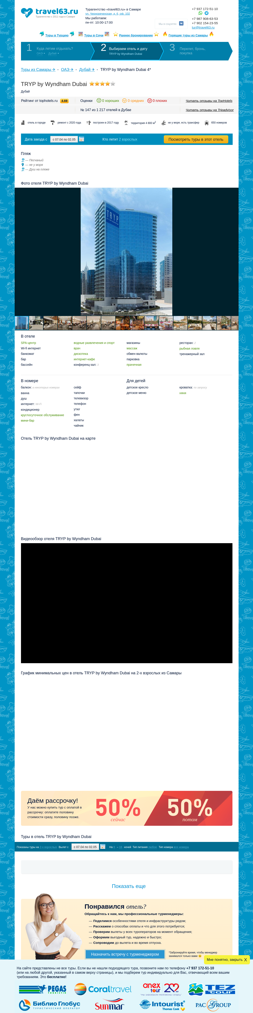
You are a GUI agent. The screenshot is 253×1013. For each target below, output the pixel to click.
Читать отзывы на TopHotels (209, 101)
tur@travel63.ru (203, 27)
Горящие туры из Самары (188, 35)
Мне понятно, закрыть (225, 959)
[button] (234, 251)
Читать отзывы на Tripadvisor (210, 110)
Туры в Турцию (56, 35)
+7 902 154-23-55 (205, 23)
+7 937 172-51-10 (205, 9)
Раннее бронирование (136, 35)
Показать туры (209, 847)
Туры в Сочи (93, 35)
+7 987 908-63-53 (205, 19)
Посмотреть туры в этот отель (196, 139)
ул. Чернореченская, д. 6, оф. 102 (107, 13)
